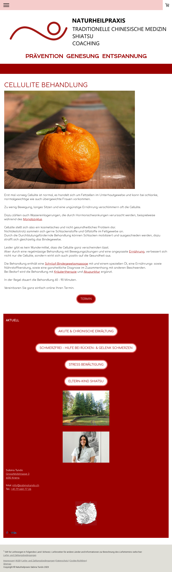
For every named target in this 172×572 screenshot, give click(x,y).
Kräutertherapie (65, 271)
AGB (18, 560)
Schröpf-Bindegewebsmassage (66, 263)
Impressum (8, 560)
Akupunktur (92, 271)
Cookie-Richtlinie (78, 560)
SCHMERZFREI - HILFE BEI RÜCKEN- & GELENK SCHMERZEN (86, 348)
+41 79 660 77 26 (21, 489)
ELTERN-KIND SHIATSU (86, 381)
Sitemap (7, 564)
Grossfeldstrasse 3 (17, 474)
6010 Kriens (12, 477)
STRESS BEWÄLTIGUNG (86, 364)
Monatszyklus (32, 219)
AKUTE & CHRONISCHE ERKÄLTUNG (86, 331)
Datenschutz (62, 560)
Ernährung (136, 251)
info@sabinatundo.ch (25, 485)
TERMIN (86, 298)
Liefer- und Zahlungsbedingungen (19, 555)
